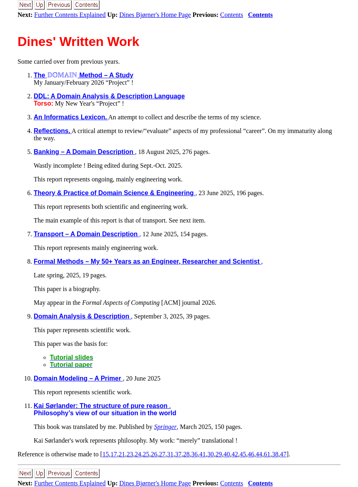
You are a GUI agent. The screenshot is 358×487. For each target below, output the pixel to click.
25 (146, 454)
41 (202, 454)
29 (219, 454)
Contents (231, 14)
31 (170, 454)
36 (194, 454)
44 (259, 454)
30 (210, 454)
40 (227, 454)
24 (138, 454)
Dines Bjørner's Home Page (155, 14)
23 (130, 454)
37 (178, 454)
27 (162, 454)
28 (186, 454)
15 (106, 454)
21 (122, 454)
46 (251, 454)
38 (275, 454)
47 (283, 454)
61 (267, 454)
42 (235, 454)
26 (154, 454)
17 (114, 454)
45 (243, 454)
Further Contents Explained (70, 14)
